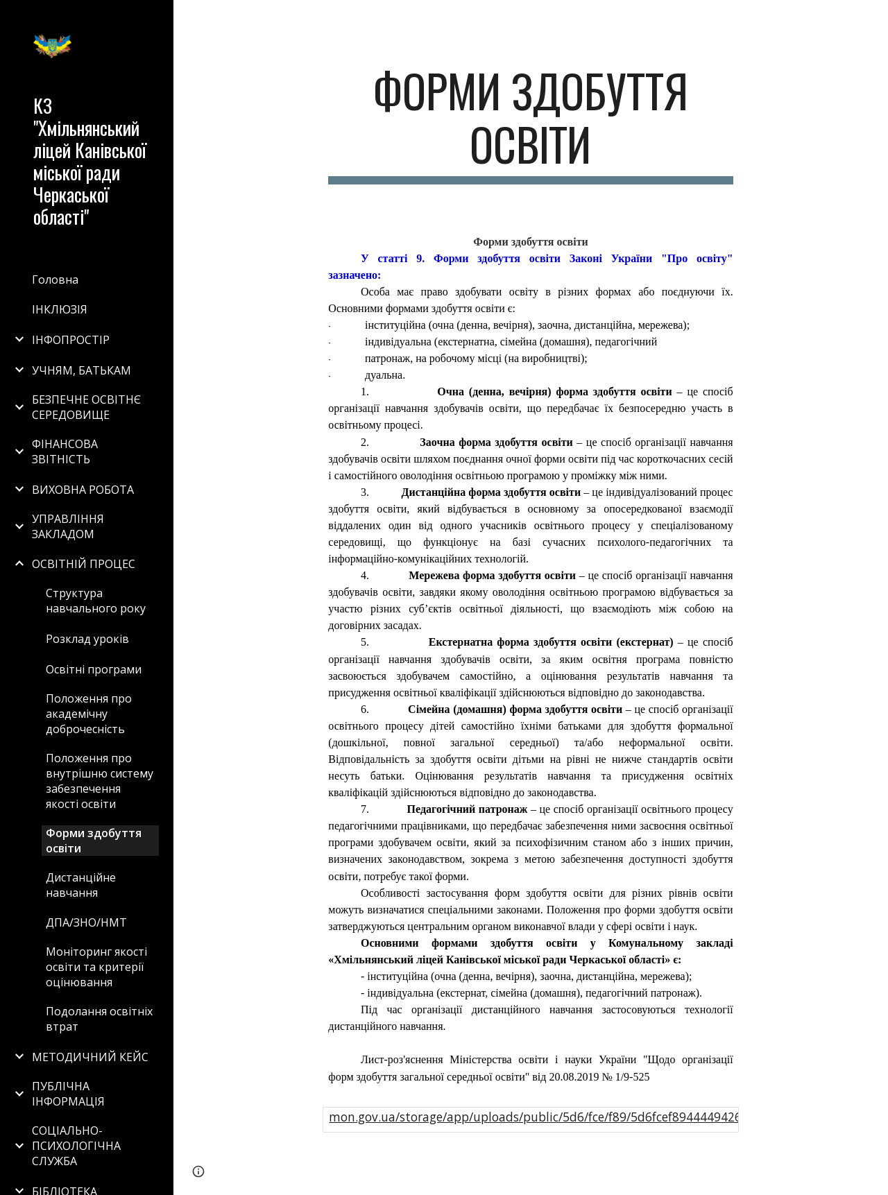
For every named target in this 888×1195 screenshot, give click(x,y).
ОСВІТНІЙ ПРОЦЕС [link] (83, 563)
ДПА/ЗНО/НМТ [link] (86, 922)
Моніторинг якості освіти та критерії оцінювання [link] (96, 967)
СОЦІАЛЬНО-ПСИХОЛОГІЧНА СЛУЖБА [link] (76, 1146)
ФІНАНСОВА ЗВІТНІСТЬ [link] (65, 451)
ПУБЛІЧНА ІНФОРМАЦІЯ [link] (68, 1093)
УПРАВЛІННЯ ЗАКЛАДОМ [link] (68, 526)
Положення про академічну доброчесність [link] (89, 714)
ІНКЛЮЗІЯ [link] (59, 309)
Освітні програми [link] (94, 669)
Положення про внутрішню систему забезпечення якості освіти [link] (99, 780)
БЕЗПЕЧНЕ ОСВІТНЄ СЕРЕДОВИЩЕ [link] (86, 407)
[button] (871, 19)
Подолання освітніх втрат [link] (99, 1019)
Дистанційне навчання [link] (81, 885)
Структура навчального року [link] (96, 600)
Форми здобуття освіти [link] (94, 840)
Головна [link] (55, 279)
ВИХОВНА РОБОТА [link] (83, 489)
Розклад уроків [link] (87, 638)
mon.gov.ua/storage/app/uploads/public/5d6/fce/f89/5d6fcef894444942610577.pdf (564, 1116)
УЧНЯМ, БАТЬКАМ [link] (81, 370)
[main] (530, 124)
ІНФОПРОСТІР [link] (71, 339)
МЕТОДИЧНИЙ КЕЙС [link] (90, 1057)
